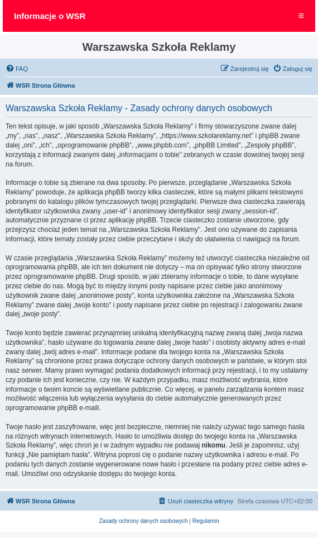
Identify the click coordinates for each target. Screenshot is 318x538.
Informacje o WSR (49, 16)
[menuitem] (17, 68)
